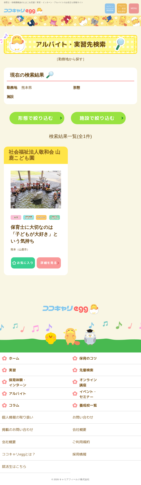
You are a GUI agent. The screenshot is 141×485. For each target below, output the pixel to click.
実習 (12, 370)
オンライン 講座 (88, 383)
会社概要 (79, 429)
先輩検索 (86, 370)
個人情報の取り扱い (17, 417)
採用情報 (79, 454)
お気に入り (25, 263)
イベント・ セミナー (88, 394)
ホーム (14, 358)
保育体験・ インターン (17, 383)
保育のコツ (88, 358)
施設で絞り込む (97, 118)
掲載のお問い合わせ (17, 429)
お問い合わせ (82, 417)
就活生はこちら (14, 466)
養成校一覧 (88, 405)
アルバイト (17, 393)
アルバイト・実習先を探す (122, 9)
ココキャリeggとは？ (18, 454)
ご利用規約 (81, 442)
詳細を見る (49, 263)
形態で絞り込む (35, 118)
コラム (14, 405)
